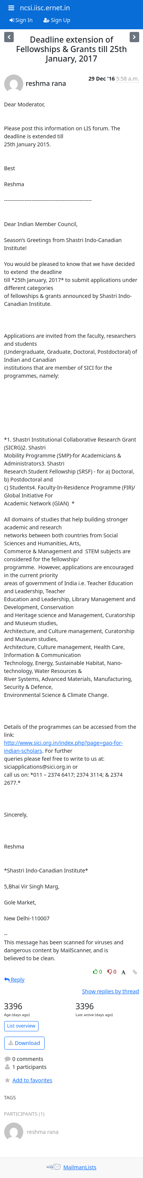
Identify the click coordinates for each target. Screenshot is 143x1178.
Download (24, 1043)
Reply (14, 979)
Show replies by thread (110, 991)
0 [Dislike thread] (112, 971)
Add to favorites (28, 1080)
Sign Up (57, 20)
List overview (21, 1026)
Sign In (21, 20)
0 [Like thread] (98, 971)
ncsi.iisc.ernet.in (45, 7)
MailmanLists (79, 1167)
